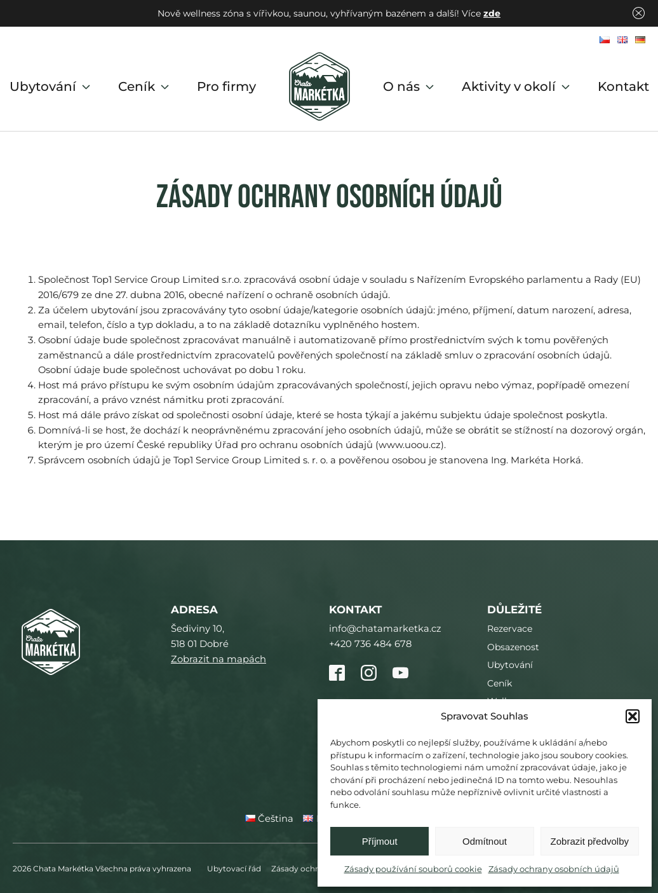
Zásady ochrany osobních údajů (553, 869)
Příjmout (380, 841)
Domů (319, 86)
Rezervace (509, 628)
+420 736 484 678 (370, 644)
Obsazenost (513, 647)
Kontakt (623, 86)
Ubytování (51, 86)
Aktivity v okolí (517, 86)
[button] (632, 716)
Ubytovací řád (234, 868)
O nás (409, 86)
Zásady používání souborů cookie (413, 869)
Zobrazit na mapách (218, 659)
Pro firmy (226, 86)
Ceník (144, 86)
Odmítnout (484, 841)
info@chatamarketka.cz (385, 628)
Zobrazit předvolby (590, 841)
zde (491, 13)
